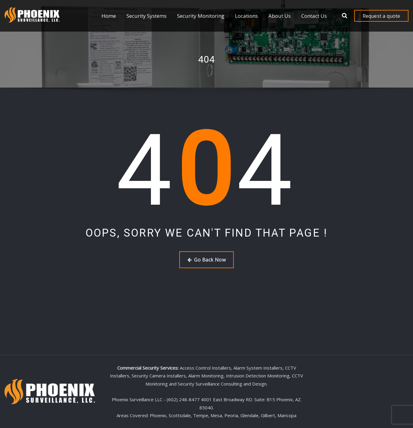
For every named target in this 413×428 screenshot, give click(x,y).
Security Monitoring (200, 15)
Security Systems (147, 15)
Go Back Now (206, 259)
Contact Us (314, 15)
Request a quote (381, 16)
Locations (246, 15)
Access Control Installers (205, 368)
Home (109, 15)
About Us (279, 15)
